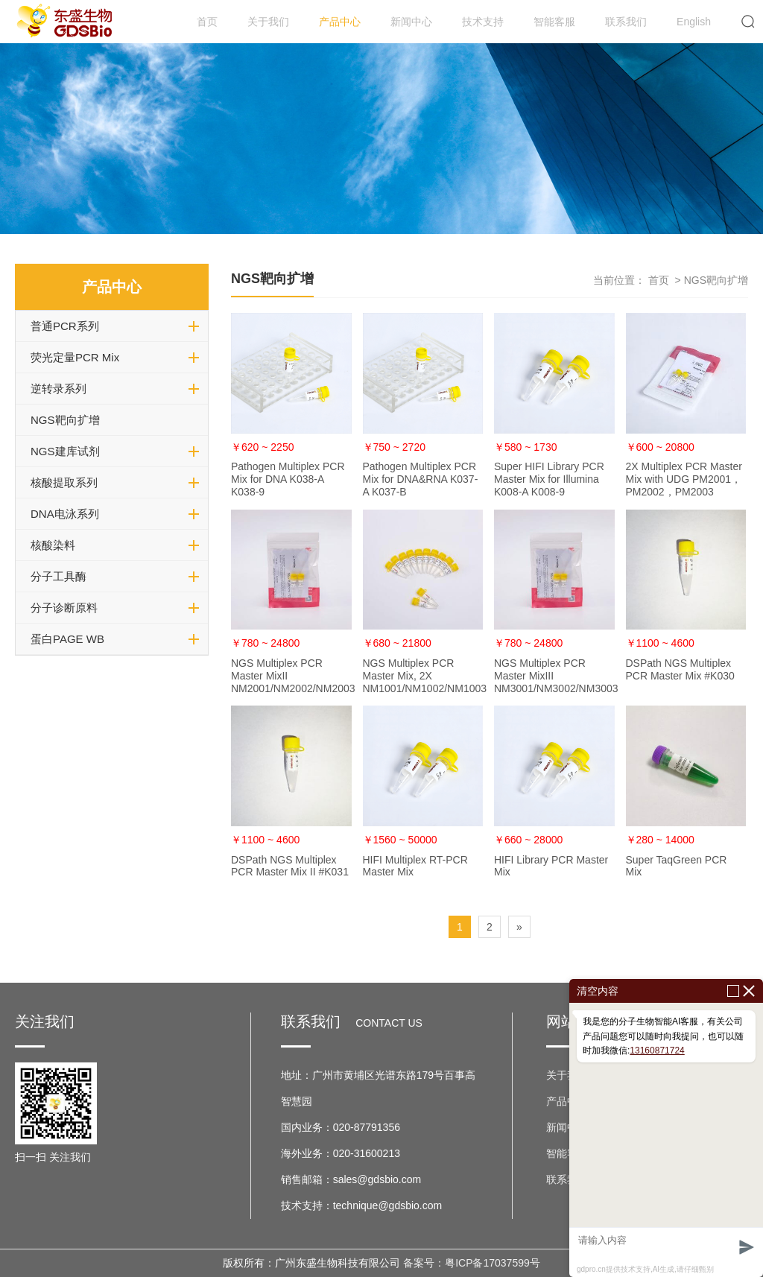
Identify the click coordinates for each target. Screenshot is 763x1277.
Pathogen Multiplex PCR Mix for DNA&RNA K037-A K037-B (420, 479)
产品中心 (340, 22)
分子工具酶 (58, 576)
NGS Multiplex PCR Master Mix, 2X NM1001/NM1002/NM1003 (425, 675)
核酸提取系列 (64, 482)
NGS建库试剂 (65, 451)
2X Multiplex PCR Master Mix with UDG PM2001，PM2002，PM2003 (684, 479)
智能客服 (554, 22)
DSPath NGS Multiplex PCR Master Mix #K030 (680, 669)
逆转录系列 (58, 388)
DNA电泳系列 (65, 513)
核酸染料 (53, 545)
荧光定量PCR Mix (75, 357)
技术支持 (483, 22)
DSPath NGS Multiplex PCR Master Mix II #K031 (290, 866)
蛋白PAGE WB (67, 639)
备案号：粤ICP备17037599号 (471, 1263)
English (694, 22)
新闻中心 (411, 22)
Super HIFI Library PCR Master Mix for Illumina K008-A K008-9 (549, 479)
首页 (207, 22)
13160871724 (657, 1050)
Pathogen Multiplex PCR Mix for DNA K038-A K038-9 (288, 479)
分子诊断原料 (64, 607)
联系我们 (626, 22)
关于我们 (268, 22)
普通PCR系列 (65, 326)
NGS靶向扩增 (65, 419)
